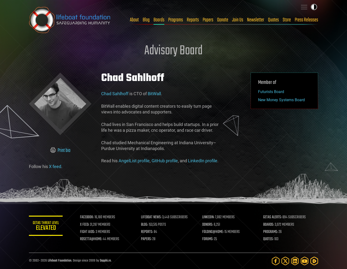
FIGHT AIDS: (87, 232)
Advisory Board (173, 51)
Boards (158, 20)
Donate (222, 20)
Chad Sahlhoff (114, 93)
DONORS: (207, 225)
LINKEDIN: (208, 217)
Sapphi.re (105, 260)
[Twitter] (285, 261)
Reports (193, 20)
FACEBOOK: (87, 217)
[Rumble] (314, 261)
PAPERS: (146, 239)
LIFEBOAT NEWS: (151, 217)
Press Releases (306, 20)
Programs (175, 20)
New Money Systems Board (281, 100)
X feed (55, 166)
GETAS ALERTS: (272, 217)
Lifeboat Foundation (59, 260)
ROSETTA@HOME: (91, 239)
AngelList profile (134, 160)
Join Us (237, 20)
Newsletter (255, 20)
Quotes (273, 20)
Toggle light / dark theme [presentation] (314, 7)
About (134, 20)
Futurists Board (271, 91)
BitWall (154, 93)
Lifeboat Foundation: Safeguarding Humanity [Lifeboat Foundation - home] (70, 20)
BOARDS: (268, 225)
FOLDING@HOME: (213, 232)
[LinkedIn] (295, 261)
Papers (208, 20)
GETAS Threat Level (46, 226)
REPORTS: (147, 232)
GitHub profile (165, 160)
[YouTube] (304, 261)
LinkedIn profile (202, 160)
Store (287, 20)
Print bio (60, 150)
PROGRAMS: (270, 232)
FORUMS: (207, 239)
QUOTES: (268, 239)
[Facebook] (276, 261)
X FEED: (84, 225)
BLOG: (144, 225)
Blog (146, 20)
